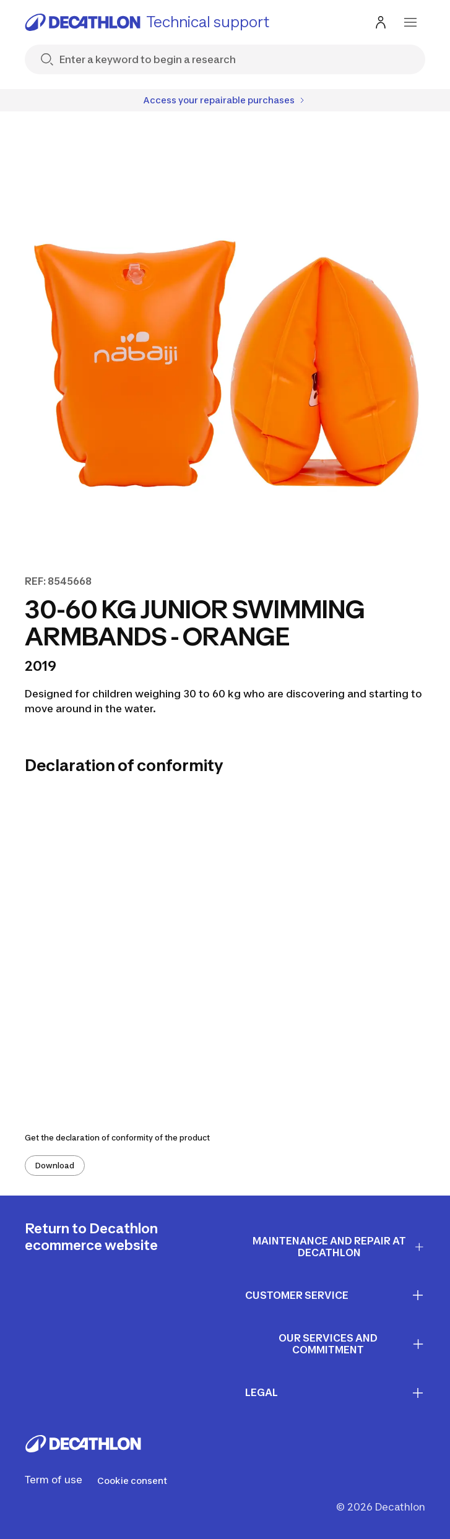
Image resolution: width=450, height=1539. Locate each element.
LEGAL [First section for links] (335, 1393)
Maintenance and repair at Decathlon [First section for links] (339, 1247)
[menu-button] (410, 22)
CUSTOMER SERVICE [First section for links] (335, 1295)
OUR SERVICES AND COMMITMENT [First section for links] (352, 1344)
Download (54, 1165)
